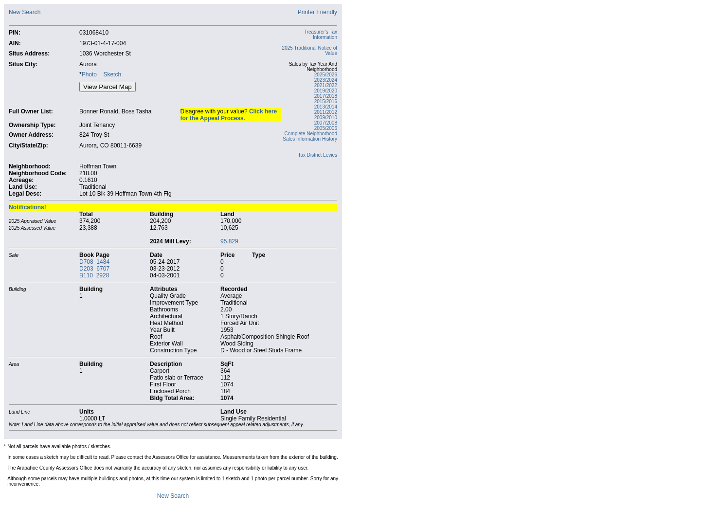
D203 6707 (94, 268)
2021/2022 (325, 85)
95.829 (229, 241)
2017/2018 (325, 96)
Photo (89, 74)
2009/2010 (325, 117)
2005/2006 (325, 128)
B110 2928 (94, 275)
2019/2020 (325, 90)
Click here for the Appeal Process (228, 115)
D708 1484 (94, 261)
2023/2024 (325, 80)
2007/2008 (325, 123)
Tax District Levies (317, 155)
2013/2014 (325, 106)
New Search (24, 12)
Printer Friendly (317, 12)
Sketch (112, 74)
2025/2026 (325, 74)
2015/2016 (325, 101)
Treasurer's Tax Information (320, 34)
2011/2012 (325, 112)
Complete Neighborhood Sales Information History (310, 136)
